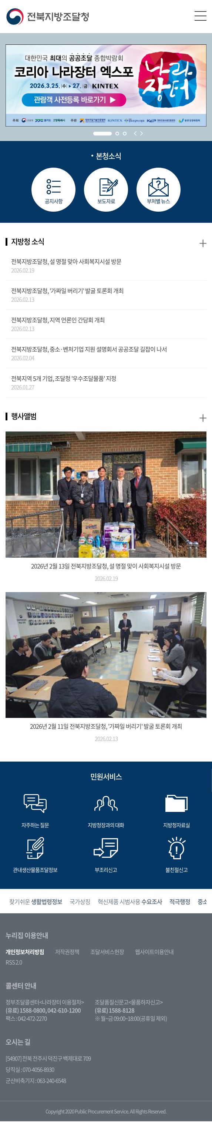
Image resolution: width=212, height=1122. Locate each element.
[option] (36, 902)
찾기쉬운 (35, 901)
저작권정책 (67, 952)
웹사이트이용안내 (154, 952)
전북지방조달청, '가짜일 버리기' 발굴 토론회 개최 (67, 290)
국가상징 (80, 901)
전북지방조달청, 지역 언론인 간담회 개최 (58, 320)
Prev (135, 133)
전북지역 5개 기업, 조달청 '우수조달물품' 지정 (63, 378)
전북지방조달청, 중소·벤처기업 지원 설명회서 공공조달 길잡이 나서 (89, 349)
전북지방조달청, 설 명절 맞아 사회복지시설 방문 (66, 261)
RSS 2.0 (14, 962)
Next (141, 133)
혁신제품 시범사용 (130, 901)
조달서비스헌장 (107, 952)
